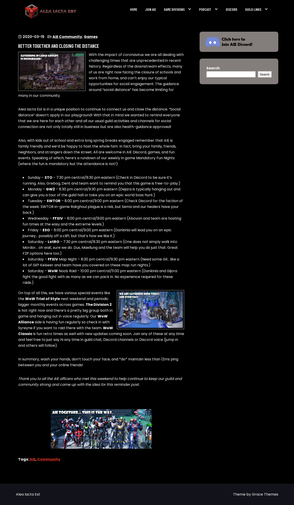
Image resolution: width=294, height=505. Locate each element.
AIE (32, 459)
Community (48, 459)
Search (213, 68)
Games (91, 36)
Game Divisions (174, 9)
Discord (231, 9)
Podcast (205, 9)
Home (133, 9)
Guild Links (253, 9)
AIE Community (67, 36)
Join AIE (150, 9)
